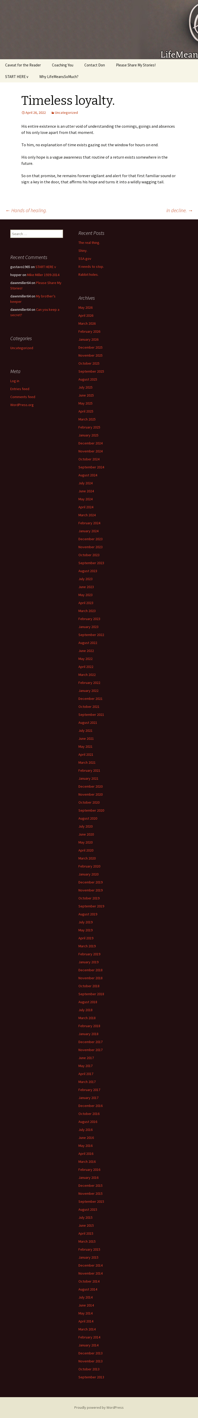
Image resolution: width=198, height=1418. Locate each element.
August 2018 (87, 1002)
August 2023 (87, 571)
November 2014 (90, 1273)
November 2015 (90, 1193)
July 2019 (85, 922)
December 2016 (90, 1105)
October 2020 (89, 802)
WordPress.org (22, 404)
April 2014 (85, 1321)
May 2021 (85, 746)
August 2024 (87, 475)
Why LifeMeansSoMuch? (58, 76)
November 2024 (90, 451)
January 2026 (88, 339)
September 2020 (91, 810)
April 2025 (85, 411)
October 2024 (89, 459)
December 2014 (90, 1265)
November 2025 (90, 355)
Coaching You (62, 65)
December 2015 (90, 1185)
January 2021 (88, 778)
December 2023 (90, 539)
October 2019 (89, 898)
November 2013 (90, 1361)
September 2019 (91, 906)
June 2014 (86, 1305)
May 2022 (85, 658)
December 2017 (90, 1041)
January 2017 (88, 1097)
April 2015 (85, 1233)
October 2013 (89, 1369)
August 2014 (87, 1289)
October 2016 (89, 1113)
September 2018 (91, 994)
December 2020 (90, 786)
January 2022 (88, 690)
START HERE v (16, 76)
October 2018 (89, 986)
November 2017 (90, 1049)
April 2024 (85, 507)
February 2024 (89, 523)
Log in (14, 381)
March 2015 (87, 1241)
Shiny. (82, 250)
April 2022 (85, 666)
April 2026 (85, 315)
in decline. (179, 210)
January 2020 (88, 874)
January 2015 (88, 1257)
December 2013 (90, 1353)
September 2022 (91, 634)
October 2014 (89, 1281)
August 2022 (87, 642)
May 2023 (85, 594)
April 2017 (85, 1073)
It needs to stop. (91, 266)
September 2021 (91, 714)
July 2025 (85, 387)
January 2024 (88, 531)
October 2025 (89, 363)
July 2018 (85, 1010)
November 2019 (90, 890)
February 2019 (89, 954)
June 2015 (86, 1225)
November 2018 (90, 978)
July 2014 (85, 1297)
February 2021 (89, 770)
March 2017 (87, 1081)
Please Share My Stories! (136, 65)
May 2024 (85, 499)
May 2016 (85, 1145)
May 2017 (85, 1065)
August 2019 (87, 914)
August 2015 (87, 1209)
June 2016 (86, 1137)
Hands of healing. (26, 210)
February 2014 (89, 1337)
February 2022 (89, 682)
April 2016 (85, 1153)
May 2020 (85, 842)
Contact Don (94, 65)
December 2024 (90, 443)
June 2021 (86, 738)
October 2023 (89, 555)
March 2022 (87, 674)
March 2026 (87, 323)
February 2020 (89, 866)
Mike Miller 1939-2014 (43, 274)
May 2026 (85, 307)
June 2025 (86, 395)
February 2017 (89, 1089)
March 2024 (87, 515)
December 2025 (90, 347)
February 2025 (89, 427)
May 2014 (85, 1313)
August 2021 (87, 722)
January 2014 (88, 1345)
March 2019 (87, 946)
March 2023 (87, 610)
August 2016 (87, 1121)
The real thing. (89, 242)
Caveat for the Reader (23, 65)
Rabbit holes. (88, 274)
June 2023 (86, 587)
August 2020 (87, 818)
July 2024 (85, 483)
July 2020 (85, 826)
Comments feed (22, 396)
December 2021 (90, 698)
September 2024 (91, 467)
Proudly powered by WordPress (99, 1407)
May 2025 (85, 403)
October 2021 (89, 706)
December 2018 (90, 970)
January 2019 (88, 962)
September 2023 (91, 563)
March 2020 (87, 858)
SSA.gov (84, 258)
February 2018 (89, 1026)
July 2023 (85, 579)
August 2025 (87, 379)
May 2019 (85, 930)
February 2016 (89, 1169)
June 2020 (86, 834)
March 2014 (87, 1329)
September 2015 (91, 1201)
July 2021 (85, 730)
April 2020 (85, 850)
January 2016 (88, 1177)
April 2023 (85, 602)
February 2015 (89, 1249)
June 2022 (86, 650)
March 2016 (87, 1161)
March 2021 (87, 762)
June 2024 (86, 491)
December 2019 (90, 882)
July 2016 (85, 1129)
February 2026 (89, 331)
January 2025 (88, 435)
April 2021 (85, 754)
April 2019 (85, 938)
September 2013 (91, 1377)
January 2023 (88, 626)
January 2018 (88, 1034)
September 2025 (91, 371)
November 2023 (90, 547)
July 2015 (85, 1217)
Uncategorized (66, 112)
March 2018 (87, 1018)
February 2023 (89, 618)
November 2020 (90, 794)
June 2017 (86, 1057)
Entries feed (19, 388)
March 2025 (87, 419)
